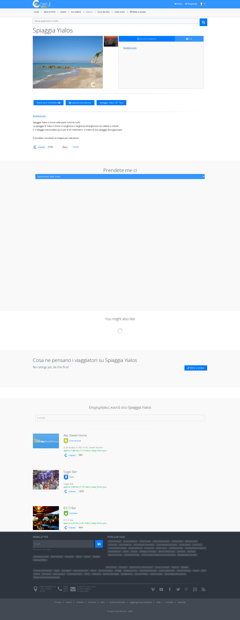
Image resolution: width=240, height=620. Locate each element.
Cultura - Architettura (42, 570)
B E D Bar (68, 520)
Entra (178, 4)
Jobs (103, 602)
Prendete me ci (120, 170)
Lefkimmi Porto (176, 548)
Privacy (58, 602)
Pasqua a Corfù (130, 570)
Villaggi (118, 570)
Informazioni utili (41, 556)
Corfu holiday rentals (117, 548)
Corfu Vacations (130, 541)
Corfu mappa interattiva (144, 544)
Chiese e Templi (162, 567)
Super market (156, 574)
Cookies (80, 602)
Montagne (66, 570)
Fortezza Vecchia (132, 555)
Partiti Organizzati (166, 570)
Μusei (79, 556)
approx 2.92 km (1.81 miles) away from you (85, 523)
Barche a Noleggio (110, 574)
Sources (92, 602)
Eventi (65, 12)
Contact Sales (83, 591)
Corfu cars (197, 544)
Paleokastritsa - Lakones (195, 548)
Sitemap (182, 602)
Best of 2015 (51, 12)
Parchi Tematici (183, 570)
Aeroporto (149, 548)
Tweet (75, 146)
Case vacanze (72, 440)
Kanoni (134, 551)
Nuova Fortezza (115, 555)
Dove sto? (112, 544)
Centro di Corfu (135, 548)
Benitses (191, 551)
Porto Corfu (161, 548)
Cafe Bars (70, 513)
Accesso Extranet (117, 602)
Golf (203, 570)
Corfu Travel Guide (161, 541)
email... (37, 543)
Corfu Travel (145, 541)
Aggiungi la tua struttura (141, 602)
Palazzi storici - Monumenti (141, 567)
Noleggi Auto (127, 574)
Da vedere (78, 12)
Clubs (69, 476)
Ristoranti (69, 556)
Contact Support (84, 588)
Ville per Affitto (40, 560)
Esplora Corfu (191, 541)
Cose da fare (106, 12)
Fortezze (123, 567)
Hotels (87, 556)
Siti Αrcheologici (105, 570)
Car (189, 38)
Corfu (38, 12)
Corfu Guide (177, 541)
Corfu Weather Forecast (166, 544)
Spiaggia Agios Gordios (187, 555)
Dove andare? (125, 544)
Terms (69, 602)
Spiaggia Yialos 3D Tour (111, 102)
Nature (91, 12)
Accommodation (146, 38)
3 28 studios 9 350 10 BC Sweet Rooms (83, 447)
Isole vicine (122, 12)
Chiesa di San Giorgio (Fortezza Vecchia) (158, 555)
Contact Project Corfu (86, 586)
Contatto (169, 602)
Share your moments (48, 102)
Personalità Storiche (148, 570)
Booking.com (130, 47)
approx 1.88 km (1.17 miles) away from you (85, 450)
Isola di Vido (111, 567)
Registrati (191, 4)
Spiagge (96, 556)
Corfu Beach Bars (75, 574)
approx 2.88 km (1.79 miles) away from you (85, 486)
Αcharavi (181, 551)
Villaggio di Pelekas (148, 551)
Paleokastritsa (114, 551)
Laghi (57, 570)
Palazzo (175, 567)
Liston (125, 551)
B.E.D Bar (70, 508)
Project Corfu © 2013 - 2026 (120, 611)
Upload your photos (80, 102)
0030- (65, 586)
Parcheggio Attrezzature (175, 574)
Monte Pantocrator (166, 551)
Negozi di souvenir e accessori (46, 577)
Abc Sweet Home (75, 435)
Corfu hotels (185, 544)
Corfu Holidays (115, 541)
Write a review (138, 12)
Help (158, 602)
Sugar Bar (70, 472)
